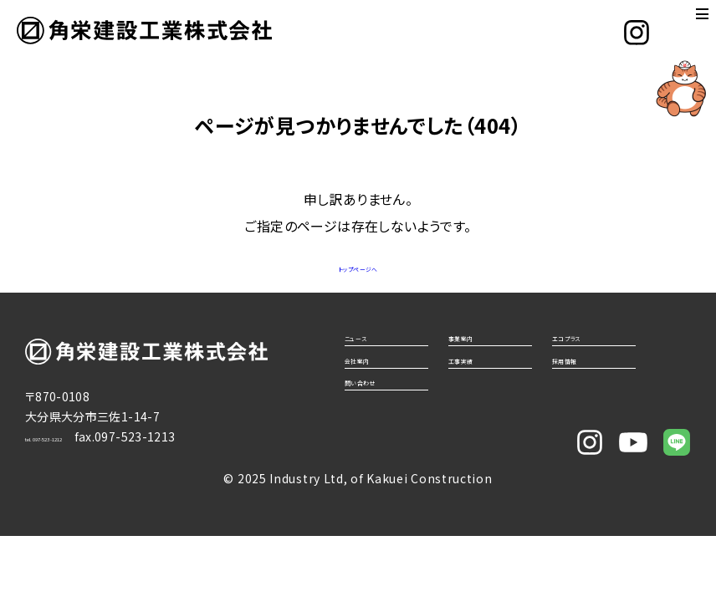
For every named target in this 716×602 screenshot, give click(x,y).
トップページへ (358, 266)
